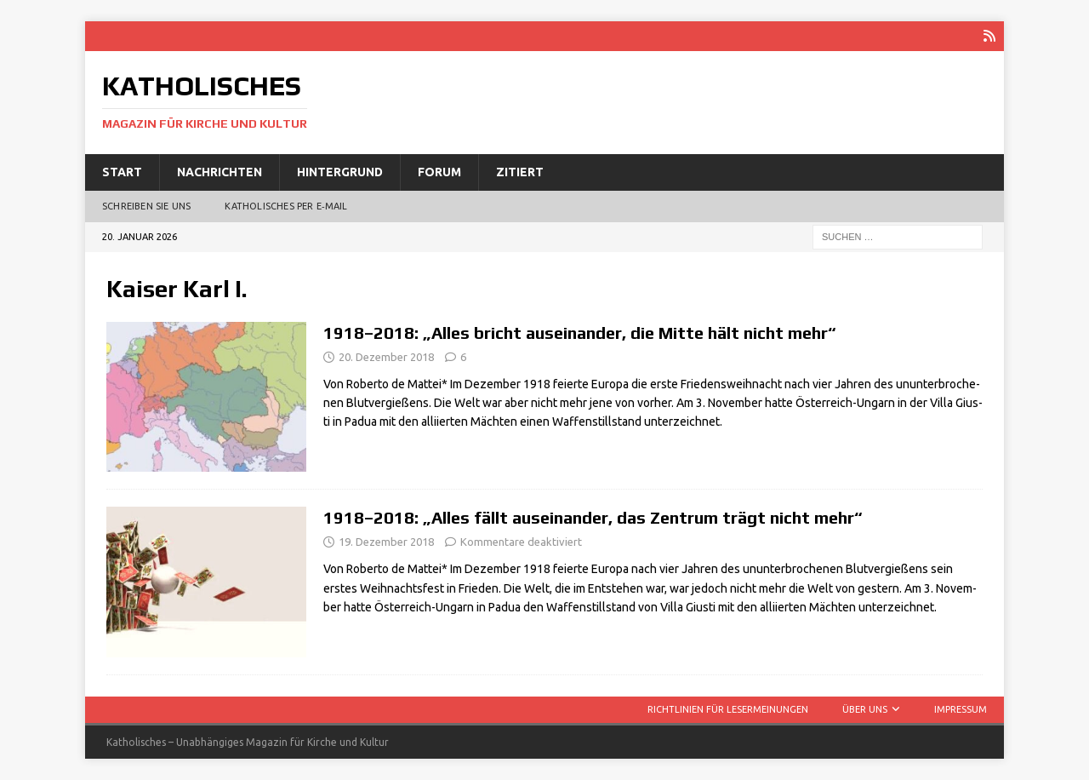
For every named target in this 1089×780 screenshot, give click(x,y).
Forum (439, 172)
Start (122, 172)
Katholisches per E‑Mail (286, 206)
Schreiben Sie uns (146, 206)
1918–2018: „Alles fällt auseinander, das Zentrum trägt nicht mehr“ (593, 517)
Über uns (864, 709)
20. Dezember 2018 (386, 357)
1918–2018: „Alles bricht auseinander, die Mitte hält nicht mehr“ (579, 332)
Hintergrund (340, 172)
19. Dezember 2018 (386, 542)
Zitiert (520, 172)
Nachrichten (219, 172)
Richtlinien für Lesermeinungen (727, 709)
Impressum (960, 709)
